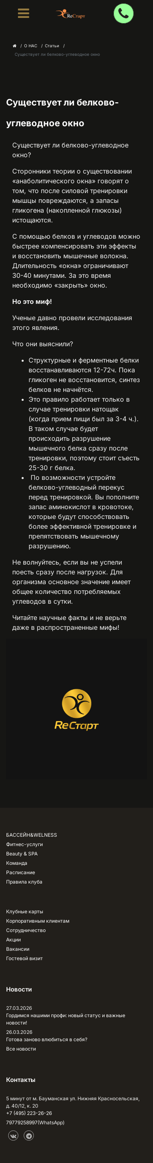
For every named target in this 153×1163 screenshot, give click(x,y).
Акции (13, 940)
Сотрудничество (26, 930)
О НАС (30, 45)
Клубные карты (24, 911)
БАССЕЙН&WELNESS (31, 835)
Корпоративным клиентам (37, 921)
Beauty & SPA (22, 854)
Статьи (52, 45)
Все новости (21, 1049)
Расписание (20, 872)
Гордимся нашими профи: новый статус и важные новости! (65, 1019)
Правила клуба (24, 882)
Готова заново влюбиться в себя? (46, 1039)
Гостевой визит (24, 958)
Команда (16, 863)
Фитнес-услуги (24, 844)
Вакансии (17, 949)
